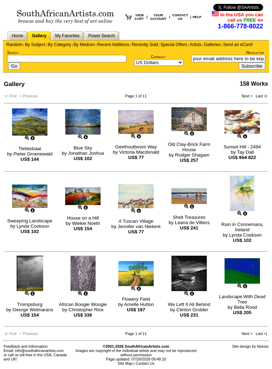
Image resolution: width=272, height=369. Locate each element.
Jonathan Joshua (86, 153)
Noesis (262, 346)
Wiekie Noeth (86, 223)
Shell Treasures (189, 217)
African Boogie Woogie (83, 304)
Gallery (39, 35)
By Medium (84, 44)
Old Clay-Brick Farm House (189, 147)
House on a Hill (83, 218)
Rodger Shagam (192, 155)
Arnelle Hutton (139, 304)
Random (14, 44)
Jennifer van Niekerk (139, 226)
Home (17, 35)
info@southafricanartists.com (39, 350)
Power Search (101, 35)
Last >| (260, 96)
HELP (197, 17)
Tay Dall (245, 152)
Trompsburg (29, 304)
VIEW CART (139, 17)
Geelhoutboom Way (136, 146)
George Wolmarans (32, 309)
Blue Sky (83, 148)
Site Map (125, 363)
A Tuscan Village (136, 221)
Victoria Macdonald (139, 152)
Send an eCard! (238, 44)
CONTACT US (180, 17)
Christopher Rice (85, 309)
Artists (195, 44)
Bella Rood (245, 307)
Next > (248, 96)
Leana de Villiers (192, 222)
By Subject (35, 44)
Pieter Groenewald (32, 154)
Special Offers (173, 44)
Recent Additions (113, 44)
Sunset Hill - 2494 (242, 146)
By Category (59, 44)
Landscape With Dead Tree (242, 299)
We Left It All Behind (189, 304)
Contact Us (145, 363)
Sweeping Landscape (29, 220)
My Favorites (67, 35)
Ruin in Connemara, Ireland (242, 227)
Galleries (212, 44)
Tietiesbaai (29, 148)
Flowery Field (136, 299)
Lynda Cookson (33, 226)
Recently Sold (145, 44)
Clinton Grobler (192, 309)
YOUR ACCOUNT (158, 17)
